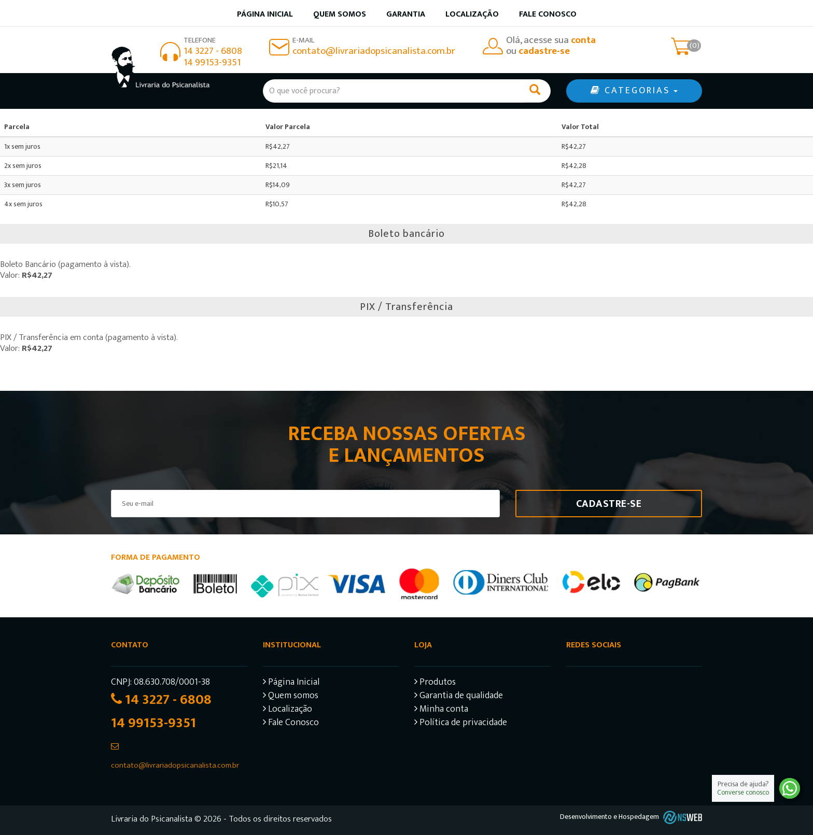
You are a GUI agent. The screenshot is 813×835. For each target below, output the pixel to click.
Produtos (435, 683)
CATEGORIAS (634, 90)
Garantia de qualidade (458, 696)
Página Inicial (291, 683)
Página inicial (265, 14)
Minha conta (441, 710)
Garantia (405, 14)
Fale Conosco (548, 14)
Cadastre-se (609, 504)
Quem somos (339, 14)
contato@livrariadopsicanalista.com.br (373, 51)
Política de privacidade (460, 723)
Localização (472, 14)
